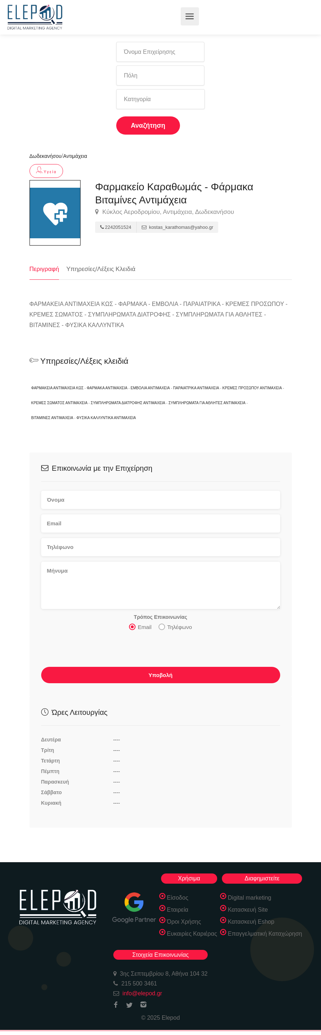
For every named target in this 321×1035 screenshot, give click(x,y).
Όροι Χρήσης (184, 922)
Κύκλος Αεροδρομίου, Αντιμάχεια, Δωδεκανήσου (164, 212)
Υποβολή (160, 675)
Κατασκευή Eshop (251, 922)
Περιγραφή (44, 269)
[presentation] (96, 651)
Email (140, 627)
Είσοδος (177, 898)
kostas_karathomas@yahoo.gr (177, 227)
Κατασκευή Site (248, 910)
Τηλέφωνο (175, 627)
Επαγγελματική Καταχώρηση (265, 934)
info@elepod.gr (142, 993)
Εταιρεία (177, 910)
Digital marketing (249, 898)
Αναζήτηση (148, 125)
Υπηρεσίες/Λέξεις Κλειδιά (101, 269)
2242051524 (115, 227)
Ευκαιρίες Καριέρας (192, 934)
